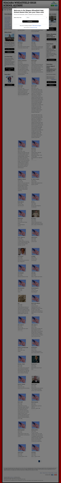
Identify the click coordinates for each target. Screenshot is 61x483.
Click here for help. (33, 27)
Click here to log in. (36, 25)
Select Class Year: (18, 17)
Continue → (31, 21)
